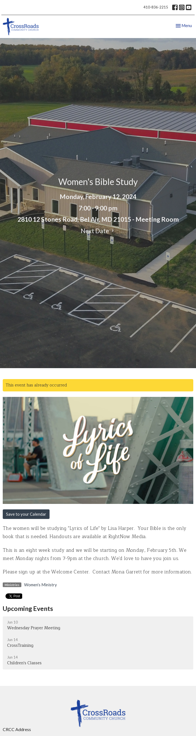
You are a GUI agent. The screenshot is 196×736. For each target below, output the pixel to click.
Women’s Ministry (40, 584)
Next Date (98, 231)
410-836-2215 (155, 7)
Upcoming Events (28, 608)
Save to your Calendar (26, 514)
